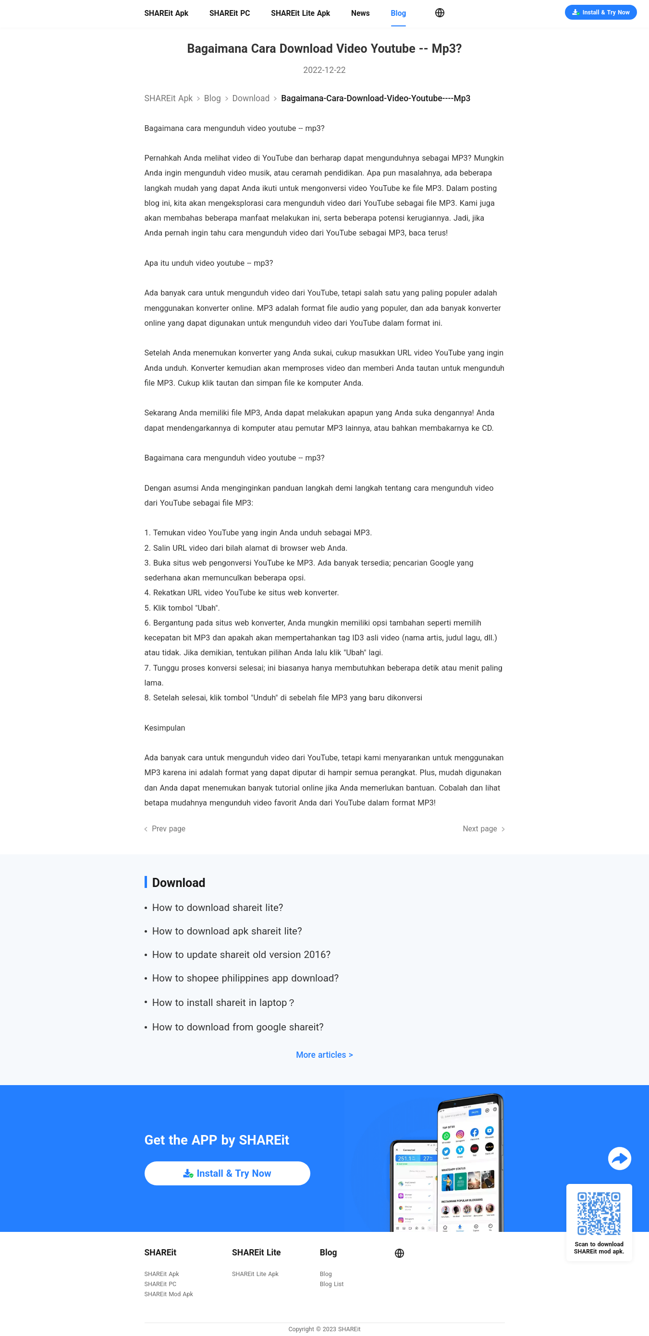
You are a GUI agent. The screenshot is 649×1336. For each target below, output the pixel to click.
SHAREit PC (229, 13)
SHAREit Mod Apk (169, 1294)
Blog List (331, 1284)
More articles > (324, 1055)
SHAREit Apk (167, 13)
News (360, 13)
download (251, 98)
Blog (398, 13)
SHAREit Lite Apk (300, 13)
